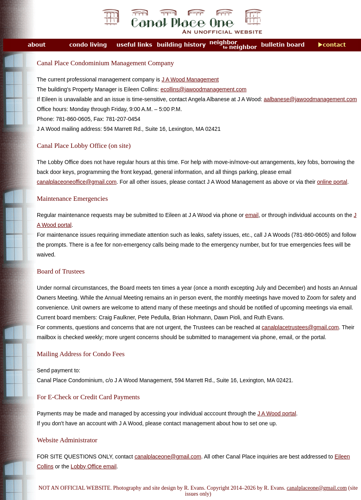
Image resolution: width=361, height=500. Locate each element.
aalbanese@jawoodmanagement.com (310, 99)
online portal (332, 182)
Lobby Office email (94, 466)
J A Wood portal (276, 413)
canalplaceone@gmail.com (168, 456)
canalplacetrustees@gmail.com (300, 327)
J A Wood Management (190, 79)
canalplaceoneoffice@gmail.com (77, 182)
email (251, 215)
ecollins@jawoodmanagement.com (203, 89)
